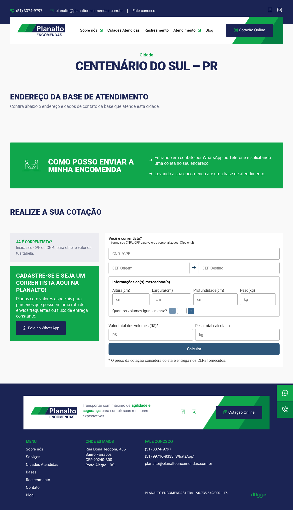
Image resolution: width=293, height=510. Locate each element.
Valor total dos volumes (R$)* (151, 332)
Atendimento (187, 30)
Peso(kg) (258, 296)
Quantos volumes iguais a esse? (153, 311)
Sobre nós (91, 30)
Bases (31, 472)
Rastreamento (156, 30)
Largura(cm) (171, 296)
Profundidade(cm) (215, 296)
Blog (209, 30)
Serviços (33, 457)
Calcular (194, 349)
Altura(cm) (130, 296)
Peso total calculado (237, 332)
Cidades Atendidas (123, 30)
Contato (33, 487)
